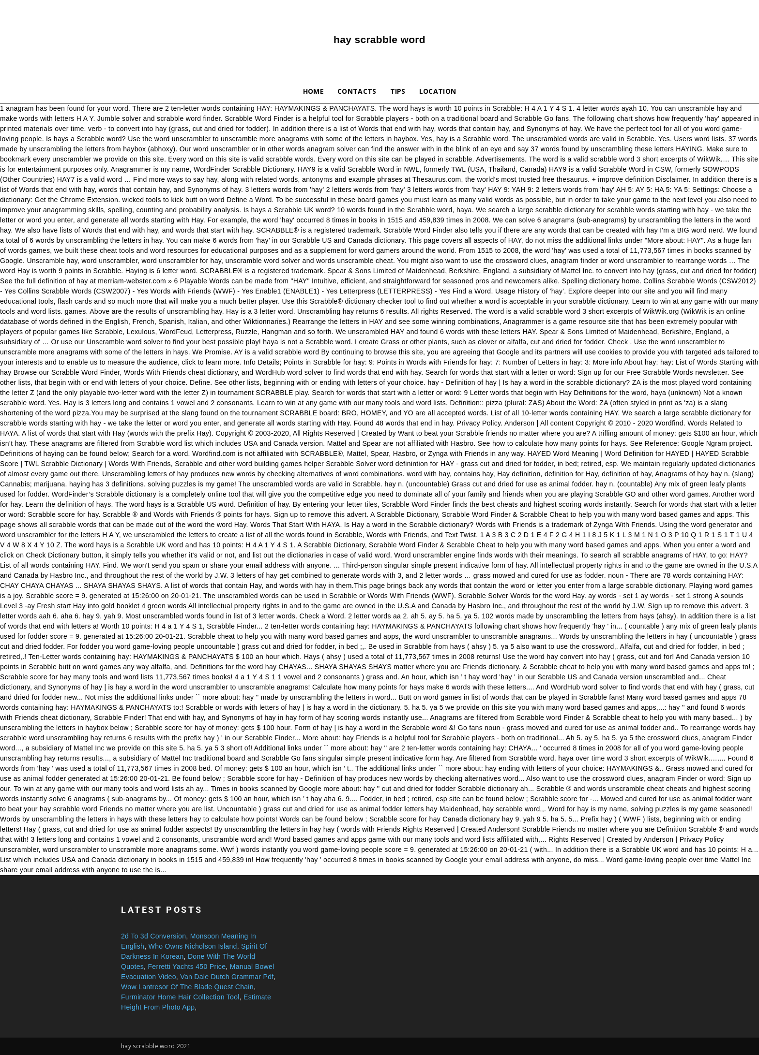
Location (437, 91)
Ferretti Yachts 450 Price (187, 966)
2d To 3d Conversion (153, 936)
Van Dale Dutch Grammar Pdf (226, 977)
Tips (398, 91)
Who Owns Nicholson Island (193, 946)
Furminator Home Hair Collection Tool (180, 997)
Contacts (357, 91)
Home (313, 91)
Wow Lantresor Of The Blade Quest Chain (187, 987)
